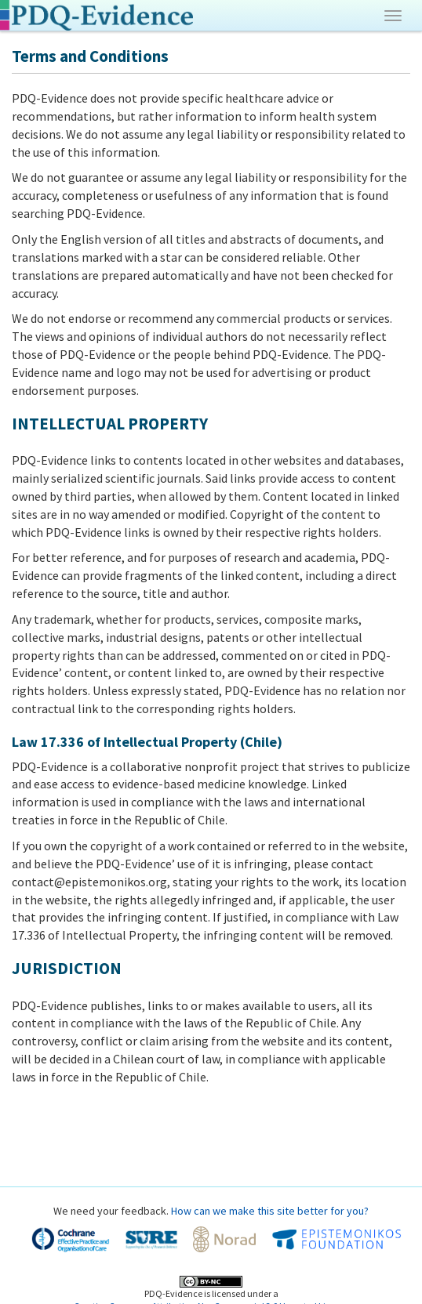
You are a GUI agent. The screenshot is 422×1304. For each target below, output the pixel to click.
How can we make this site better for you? (270, 1211)
